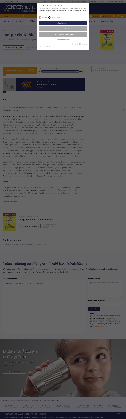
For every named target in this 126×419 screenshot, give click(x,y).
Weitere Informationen (63, 39)
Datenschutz (83, 44)
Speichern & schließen (63, 29)
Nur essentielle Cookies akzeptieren (63, 35)
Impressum (75, 44)
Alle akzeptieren (63, 23)
